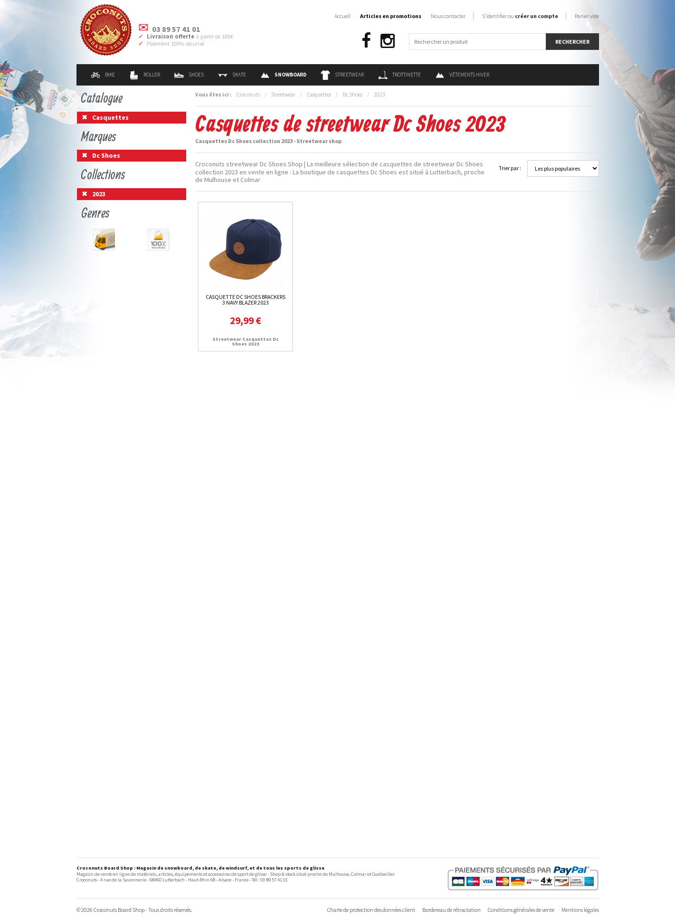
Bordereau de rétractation (451, 909)
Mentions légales (580, 909)
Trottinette (399, 74)
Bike (103, 74)
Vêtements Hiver (462, 74)
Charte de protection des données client (371, 909)
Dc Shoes (352, 94)
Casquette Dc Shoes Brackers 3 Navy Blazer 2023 (245, 299)
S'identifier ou (520, 15)
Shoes (189, 74)
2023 (379, 94)
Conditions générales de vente (521, 909)
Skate (232, 74)
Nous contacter (448, 15)
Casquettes (319, 94)
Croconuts (248, 94)
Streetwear (342, 74)
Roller (144, 74)
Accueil (342, 15)
